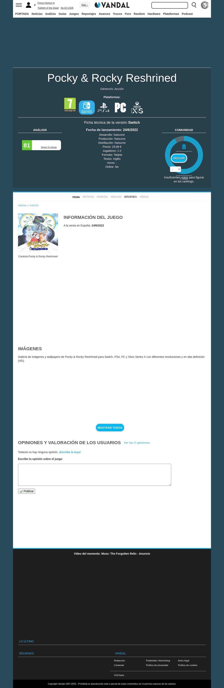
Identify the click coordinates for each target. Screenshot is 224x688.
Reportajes (89, 13)
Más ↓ (84, 5)
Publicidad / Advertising (158, 660)
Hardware (154, 13)
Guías (62, 13)
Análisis (50, 13)
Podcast (187, 13)
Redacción (119, 660)
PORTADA (22, 13)
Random (139, 13)
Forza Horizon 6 (46, 3)
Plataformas (171, 13)
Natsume (119, 134)
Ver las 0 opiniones (137, 442)
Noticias (37, 13)
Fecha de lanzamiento (103, 130)
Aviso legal (183, 660)
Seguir (179, 158)
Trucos (117, 13)
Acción (119, 89)
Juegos (74, 13)
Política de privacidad (157, 665)
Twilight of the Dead (48, 8)
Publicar (27, 491)
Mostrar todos (110, 427)
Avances (104, 13)
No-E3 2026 (67, 8)
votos (184, 178)
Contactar (119, 665)
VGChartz (119, 675)
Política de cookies (187, 665)
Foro (128, 13)
